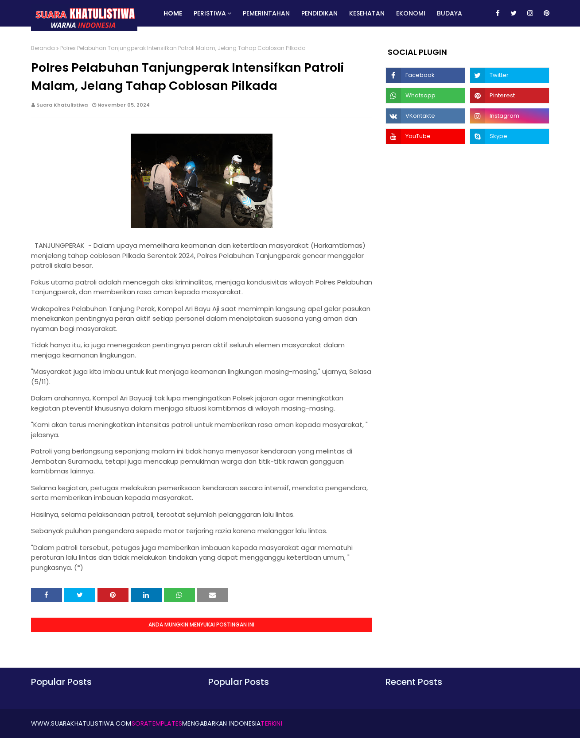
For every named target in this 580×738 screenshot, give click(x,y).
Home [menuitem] (172, 13)
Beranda (43, 48)
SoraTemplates (157, 723)
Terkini (271, 723)
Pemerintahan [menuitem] (266, 13)
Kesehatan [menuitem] (367, 13)
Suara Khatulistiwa (62, 104)
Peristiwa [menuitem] (210, 13)
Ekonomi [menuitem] (410, 13)
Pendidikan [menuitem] (319, 13)
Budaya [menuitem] (449, 13)
